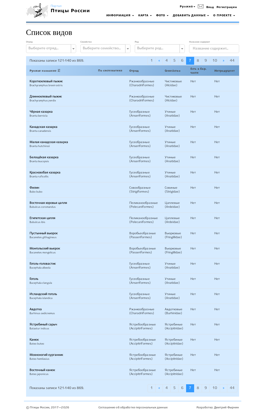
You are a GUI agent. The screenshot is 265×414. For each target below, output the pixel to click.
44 (232, 60)
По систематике (110, 70)
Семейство (86, 42)
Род (137, 42)
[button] (187, 6)
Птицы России (70, 11)
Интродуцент (224, 71)
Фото (162, 15)
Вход (210, 7)
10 (214, 60)
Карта (145, 15)
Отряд (29, 42)
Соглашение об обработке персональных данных (133, 407)
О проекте (224, 15)
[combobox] (51, 48)
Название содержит (199, 42)
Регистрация (227, 7)
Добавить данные (191, 15)
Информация (120, 15)
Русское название (43, 71)
